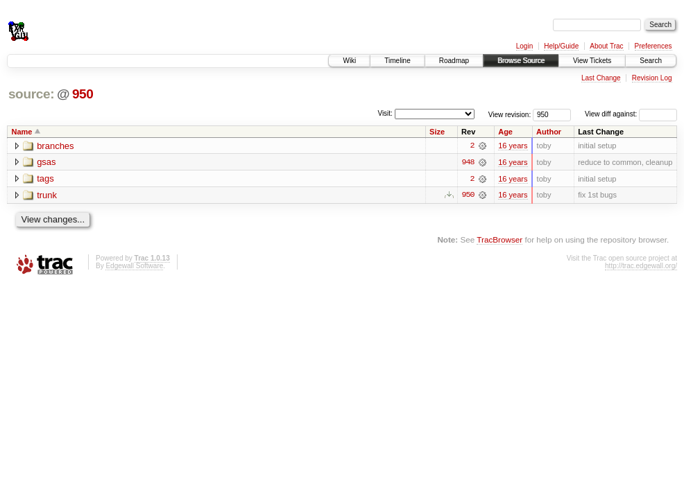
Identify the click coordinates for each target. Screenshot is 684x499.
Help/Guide (561, 46)
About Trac (606, 46)
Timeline (397, 60)
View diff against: (631, 114)
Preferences (653, 46)
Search (651, 60)
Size (437, 132)
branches (55, 146)
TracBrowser (499, 240)
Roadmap (454, 60)
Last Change (601, 78)
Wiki (349, 60)
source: (31, 94)
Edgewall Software (134, 266)
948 (467, 162)
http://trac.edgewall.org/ (641, 266)
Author (548, 132)
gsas (46, 162)
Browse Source (521, 60)
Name (22, 132)
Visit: (385, 113)
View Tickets (592, 60)
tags (45, 179)
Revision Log (652, 78)
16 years (512, 145)
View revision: (509, 114)
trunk (47, 196)
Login (524, 46)
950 (83, 94)
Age (505, 132)
